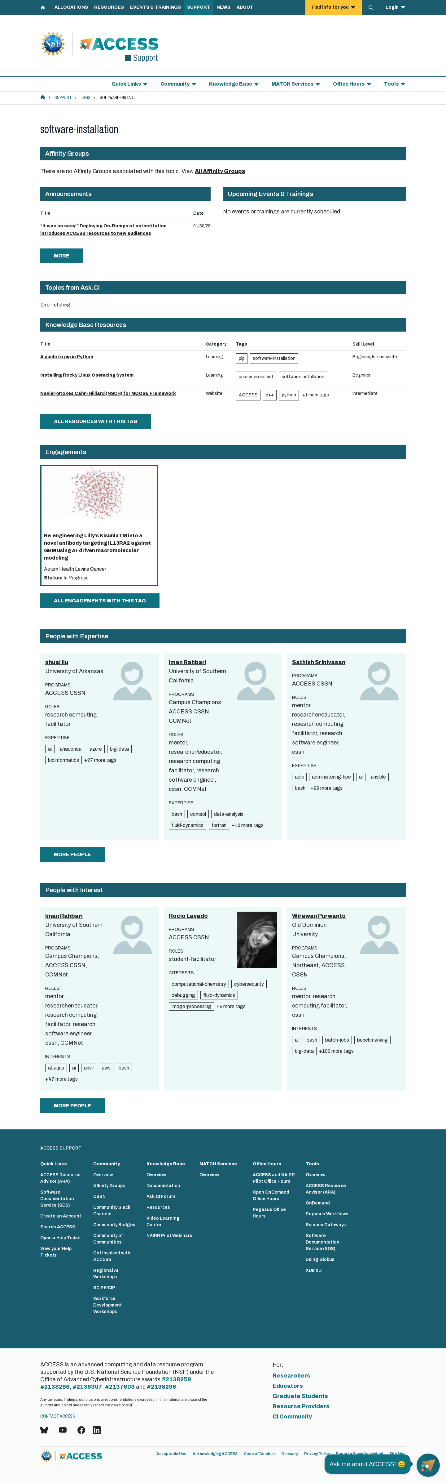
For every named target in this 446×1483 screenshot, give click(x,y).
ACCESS (248, 395)
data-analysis (228, 814)
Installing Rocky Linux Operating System (87, 375)
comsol (198, 814)
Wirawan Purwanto (319, 916)
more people (72, 854)
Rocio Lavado (188, 916)
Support (63, 97)
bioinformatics (63, 760)
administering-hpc (331, 776)
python (289, 395)
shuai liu (56, 662)
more (61, 255)
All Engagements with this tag (100, 600)
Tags (85, 97)
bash (177, 814)
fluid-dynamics (187, 825)
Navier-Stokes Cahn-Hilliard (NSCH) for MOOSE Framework (108, 393)
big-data (119, 749)
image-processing (191, 1006)
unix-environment (256, 376)
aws (106, 1067)
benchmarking (372, 1040)
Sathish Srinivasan (318, 662)
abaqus (56, 1067)
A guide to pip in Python (66, 357)
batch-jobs (337, 1040)
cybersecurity (249, 984)
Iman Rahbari (187, 662)
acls (299, 776)
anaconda (70, 749)
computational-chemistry (199, 984)
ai (50, 749)
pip (242, 358)
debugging (183, 995)
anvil (89, 1067)
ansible (378, 776)
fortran (219, 825)
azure (96, 749)
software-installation (274, 358)
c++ (270, 395)
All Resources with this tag (96, 421)
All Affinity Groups (220, 171)
